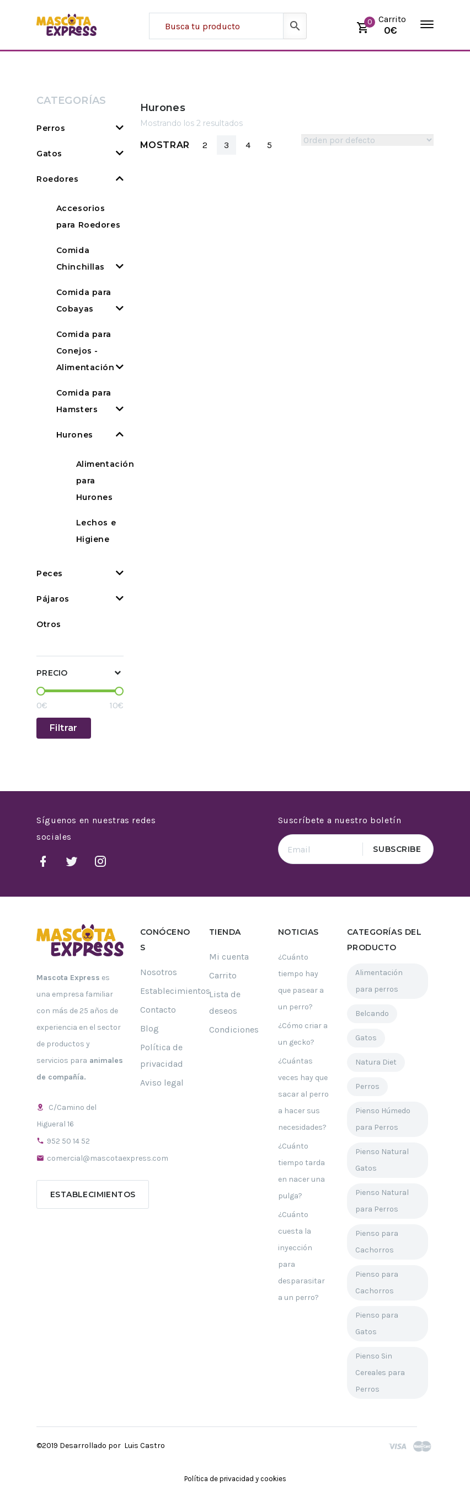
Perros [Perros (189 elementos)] (367, 1086)
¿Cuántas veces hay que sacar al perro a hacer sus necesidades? (303, 1094)
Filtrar (64, 728)
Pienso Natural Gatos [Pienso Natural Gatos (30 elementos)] (382, 1160)
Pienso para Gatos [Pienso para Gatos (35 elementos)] (376, 1323)
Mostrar (165, 145)
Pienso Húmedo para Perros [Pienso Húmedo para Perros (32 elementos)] (382, 1119)
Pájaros (53, 599)
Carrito (223, 975)
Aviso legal (162, 1082)
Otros (48, 624)
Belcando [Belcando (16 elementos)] (372, 1013)
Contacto (158, 1009)
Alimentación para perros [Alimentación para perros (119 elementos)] (379, 981)
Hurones (74, 435)
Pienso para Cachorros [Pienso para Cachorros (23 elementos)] (376, 1283)
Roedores (57, 179)
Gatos (49, 154)
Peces (49, 573)
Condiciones (234, 1029)
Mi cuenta (229, 956)
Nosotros (158, 972)
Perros (50, 128)
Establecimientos (92, 1194)
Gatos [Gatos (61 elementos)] (366, 1038)
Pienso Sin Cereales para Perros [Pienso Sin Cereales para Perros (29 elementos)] (380, 1372)
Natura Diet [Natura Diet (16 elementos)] (376, 1062)
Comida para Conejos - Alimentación (85, 350)
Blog (149, 1028)
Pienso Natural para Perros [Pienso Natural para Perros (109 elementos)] (382, 1201)
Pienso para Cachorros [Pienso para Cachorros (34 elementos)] (376, 1242)
